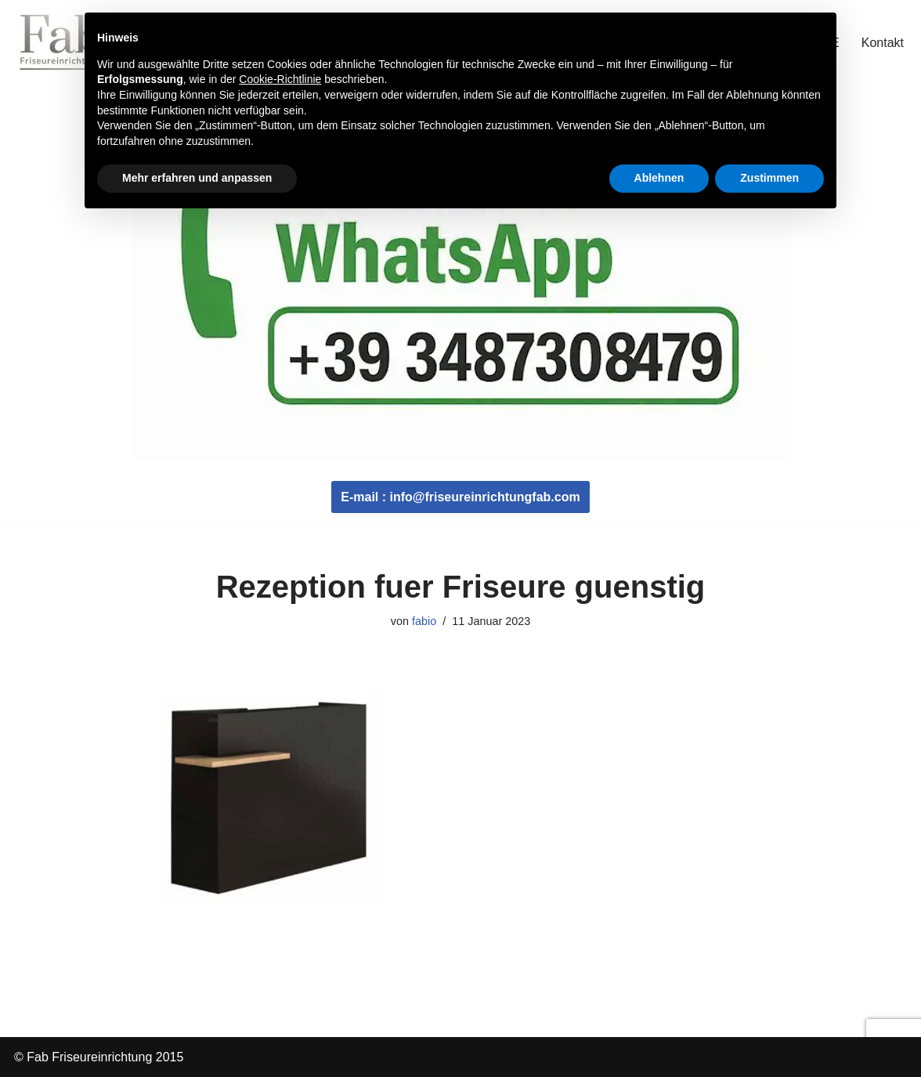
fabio (424, 621)
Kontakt (882, 42)
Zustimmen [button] (769, 178)
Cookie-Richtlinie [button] (280, 79)
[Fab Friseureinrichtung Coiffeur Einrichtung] (61, 42)
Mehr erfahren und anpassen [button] (197, 178)
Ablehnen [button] (659, 178)
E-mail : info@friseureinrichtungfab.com (460, 497)
